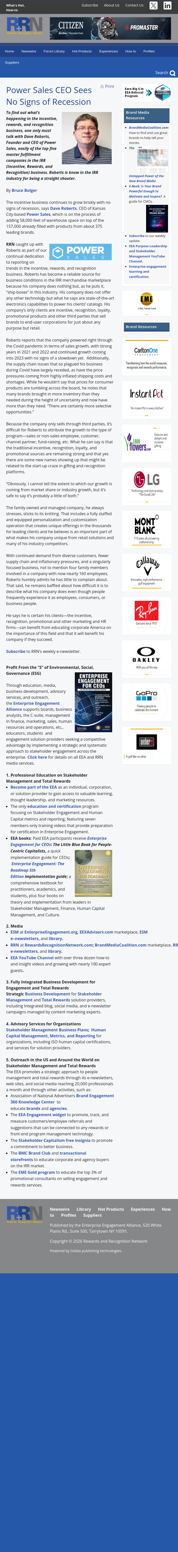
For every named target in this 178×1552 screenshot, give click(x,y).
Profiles (149, 51)
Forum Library (54, 51)
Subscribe (90, 5)
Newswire (28, 51)
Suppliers (12, 62)
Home (9, 51)
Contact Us (134, 5)
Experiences (108, 51)
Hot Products (82, 51)
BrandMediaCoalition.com (148, 127)
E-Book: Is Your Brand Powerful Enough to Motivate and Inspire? (145, 191)
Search (161, 72)
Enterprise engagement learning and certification (147, 271)
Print (109, 86)
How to (130, 51)
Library (84, 1209)
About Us (111, 5)
